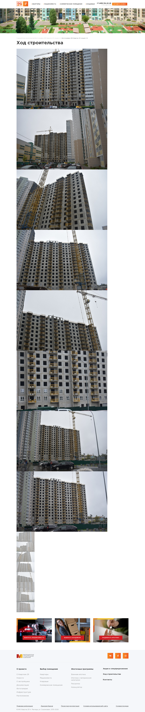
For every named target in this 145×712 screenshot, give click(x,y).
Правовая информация (25, 706)
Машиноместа (50, 4)
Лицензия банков (47, 706)
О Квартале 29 (23, 674)
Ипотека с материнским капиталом (81, 679)
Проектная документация (70, 706)
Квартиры (36, 4)
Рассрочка (75, 684)
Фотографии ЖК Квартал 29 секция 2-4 (48, 38)
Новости (20, 678)
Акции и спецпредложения (115, 669)
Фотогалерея (22, 688)
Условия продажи (122, 706)
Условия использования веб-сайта (95, 706)
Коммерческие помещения (71, 4)
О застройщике (23, 681)
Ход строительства (28, 38)
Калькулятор (76, 687)
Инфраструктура (24, 692)
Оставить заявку (119, 4)
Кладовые (90, 4)
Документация (23, 685)
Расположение (23, 696)
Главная (19, 38)
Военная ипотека (78, 674)
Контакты (107, 680)
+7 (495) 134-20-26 (104, 4)
